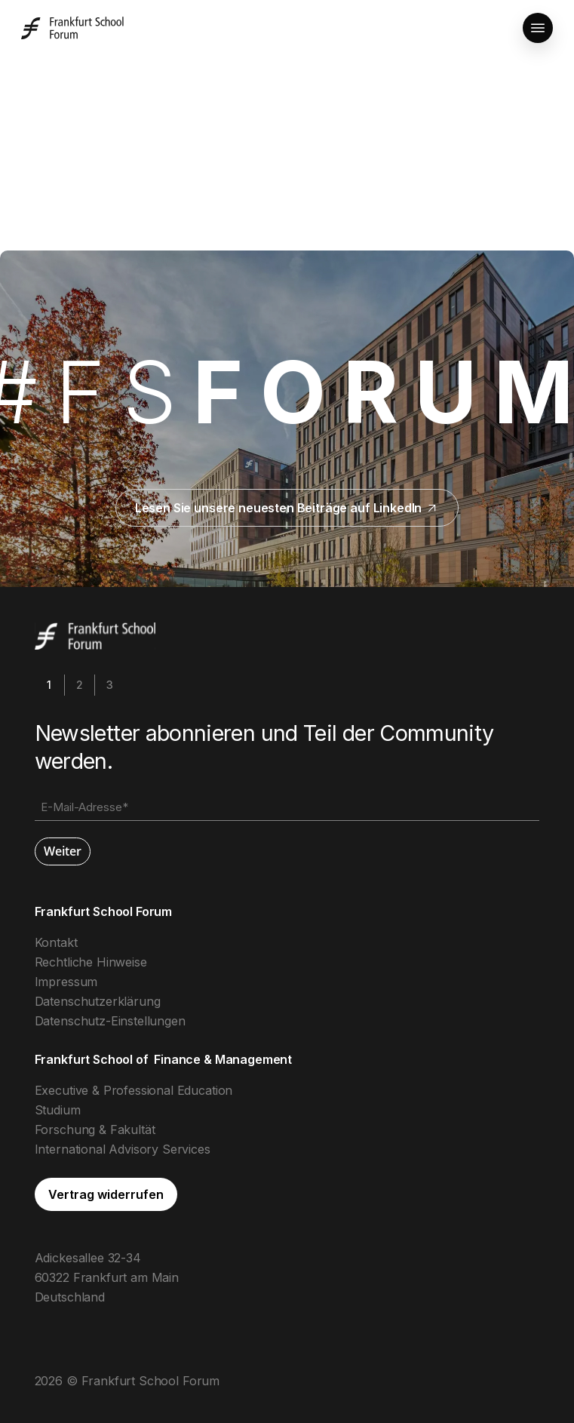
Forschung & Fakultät (95, 1129)
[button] (538, 28)
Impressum (66, 981)
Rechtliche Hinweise (91, 962)
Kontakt (56, 942)
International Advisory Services (122, 1149)
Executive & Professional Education (134, 1090)
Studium (58, 1109)
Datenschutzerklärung (98, 1001)
